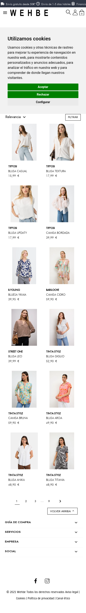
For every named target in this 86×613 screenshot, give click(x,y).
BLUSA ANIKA (16, 479)
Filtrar (73, 117)
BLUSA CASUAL (17, 171)
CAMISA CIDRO (56, 294)
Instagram (47, 581)
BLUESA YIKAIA (17, 294)
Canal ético (63, 598)
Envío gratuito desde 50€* (20, 4)
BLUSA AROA (54, 418)
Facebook (36, 581)
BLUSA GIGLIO (55, 356)
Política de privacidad (41, 598)
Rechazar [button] (43, 94)
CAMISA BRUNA (18, 418)
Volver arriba (62, 511)
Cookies (21, 598)
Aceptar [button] (43, 87)
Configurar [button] (43, 102)
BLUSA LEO (15, 356)
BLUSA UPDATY (17, 232)
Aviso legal (72, 592)
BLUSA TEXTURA (56, 171)
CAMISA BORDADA (58, 232)
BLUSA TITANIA (55, 479)
